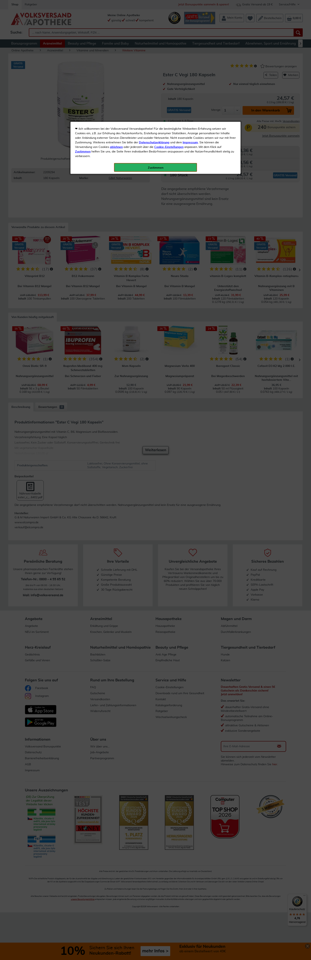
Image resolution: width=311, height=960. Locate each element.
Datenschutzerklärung (154, 93)
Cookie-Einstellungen (168, 97)
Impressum (190, 93)
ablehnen (116, 97)
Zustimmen (83, 102)
